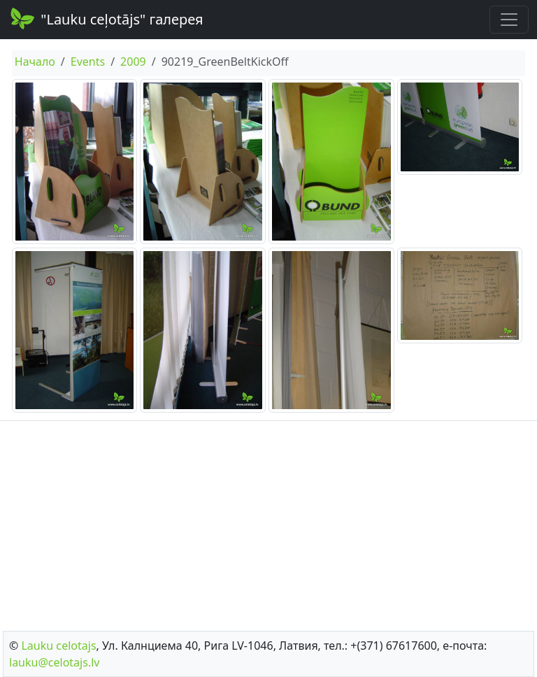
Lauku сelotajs (58, 645)
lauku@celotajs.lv (54, 662)
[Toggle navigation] (509, 20)
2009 (133, 61)
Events (88, 61)
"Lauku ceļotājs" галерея (105, 18)
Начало (35, 61)
